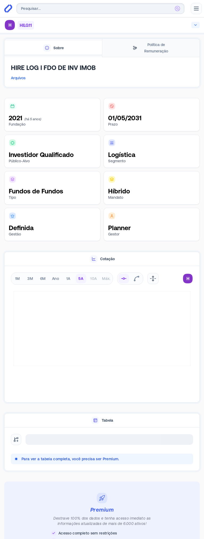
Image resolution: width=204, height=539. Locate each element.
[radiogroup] (62, 278)
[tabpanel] (102, 74)
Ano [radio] (55, 278)
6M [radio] (43, 278)
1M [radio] (17, 278)
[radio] (123, 278)
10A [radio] (93, 278)
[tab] (53, 48)
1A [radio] (68, 278)
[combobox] (100, 8)
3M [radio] (30, 278)
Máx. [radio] (106, 278)
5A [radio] (80, 278)
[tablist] (102, 48)
